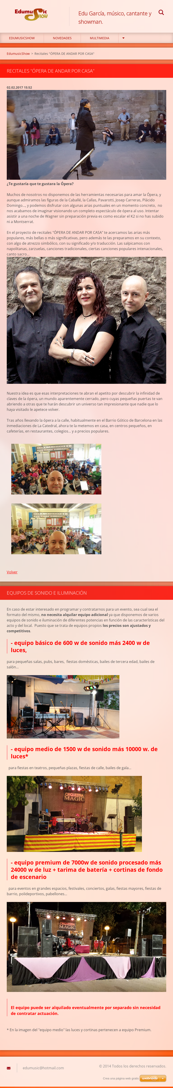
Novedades (62, 39)
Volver (12, 573)
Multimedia (99, 39)
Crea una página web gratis (121, 1078)
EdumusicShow (22, 39)
